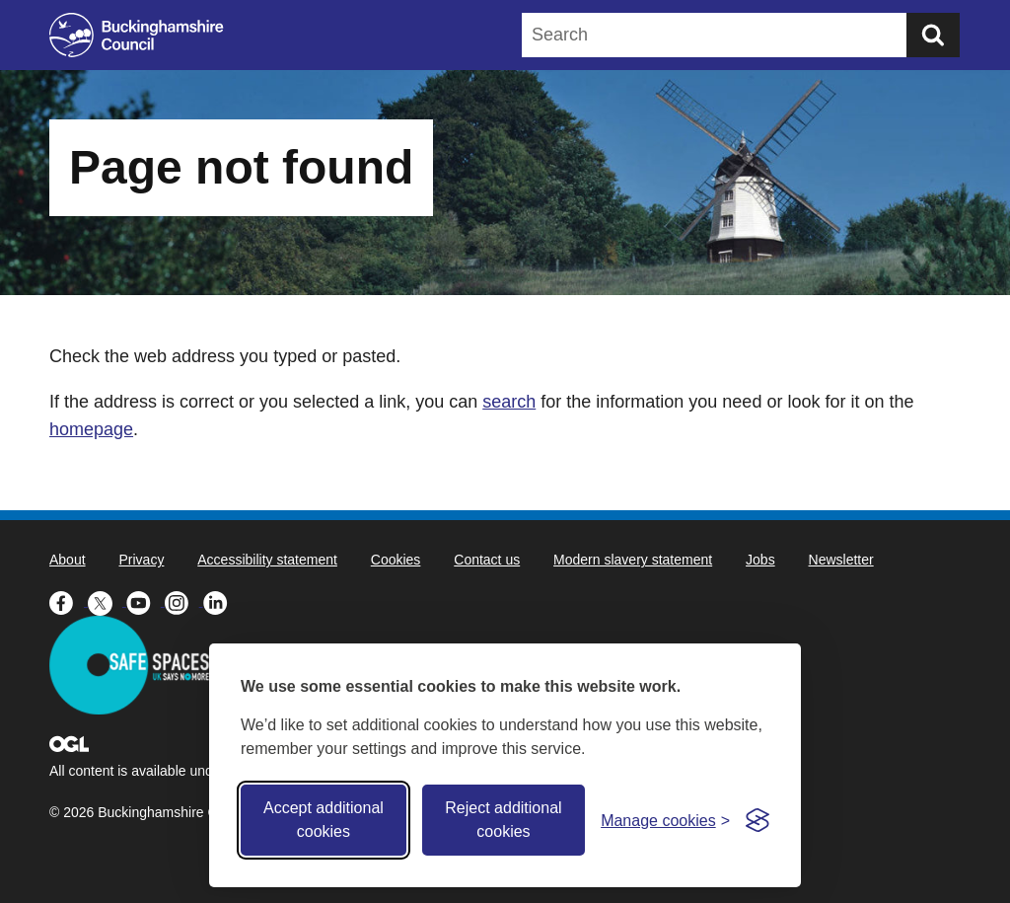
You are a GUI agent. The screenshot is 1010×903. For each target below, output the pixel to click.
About (67, 559)
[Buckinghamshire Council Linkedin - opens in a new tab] (220, 601)
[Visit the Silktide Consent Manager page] (757, 820)
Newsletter (841, 559)
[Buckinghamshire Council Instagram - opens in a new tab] (184, 601)
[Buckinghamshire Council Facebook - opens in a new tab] (68, 601)
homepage (91, 429)
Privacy (141, 559)
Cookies (396, 559)
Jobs (760, 559)
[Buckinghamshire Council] (136, 35)
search (509, 402)
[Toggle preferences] (665, 820)
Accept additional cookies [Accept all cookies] (323, 819)
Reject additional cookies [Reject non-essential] (503, 819)
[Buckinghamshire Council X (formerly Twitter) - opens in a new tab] (107, 601)
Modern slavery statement (632, 559)
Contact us (487, 559)
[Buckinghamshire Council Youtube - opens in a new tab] (145, 601)
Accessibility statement (267, 559)
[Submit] (933, 35)
